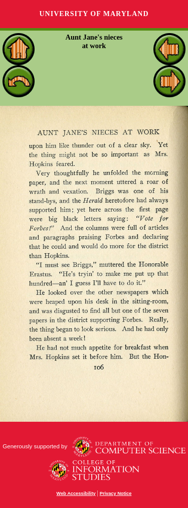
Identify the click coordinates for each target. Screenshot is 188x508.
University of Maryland (93, 14)
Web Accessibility (76, 493)
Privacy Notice (116, 493)
